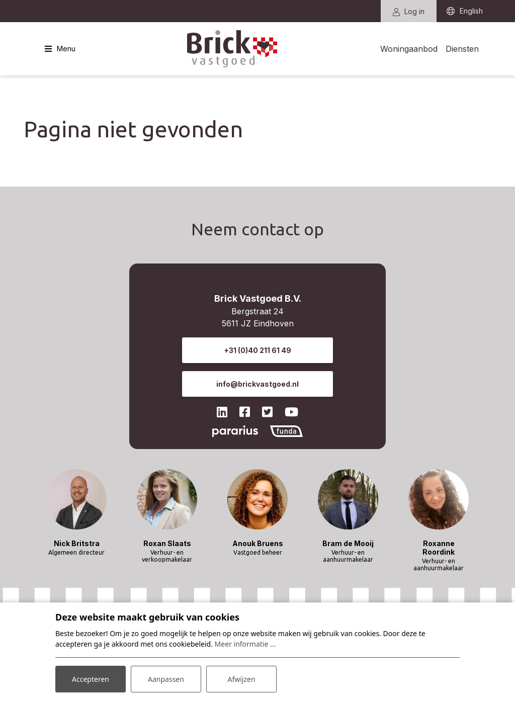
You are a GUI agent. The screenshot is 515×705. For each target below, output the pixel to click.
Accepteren (90, 679)
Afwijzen (241, 679)
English (471, 11)
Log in (408, 11)
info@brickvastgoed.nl (257, 384)
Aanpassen (166, 679)
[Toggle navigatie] (60, 48)
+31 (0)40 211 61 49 (257, 350)
